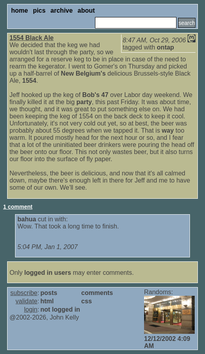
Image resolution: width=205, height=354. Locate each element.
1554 (29, 80)
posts (48, 292)
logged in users (47, 272)
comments (97, 292)
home (19, 10)
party (84, 102)
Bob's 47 (95, 94)
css (86, 301)
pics (39, 10)
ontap (165, 47)
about (86, 10)
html (47, 301)
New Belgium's (83, 73)
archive (62, 10)
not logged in (60, 309)
